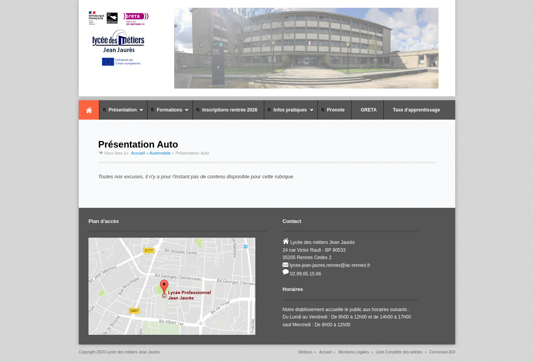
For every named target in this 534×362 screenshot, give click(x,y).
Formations (168, 113)
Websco (305, 352)
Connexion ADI (442, 352)
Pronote (332, 110)
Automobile (160, 153)
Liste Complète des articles (399, 352)
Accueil (89, 110)
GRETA (365, 110)
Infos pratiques (289, 113)
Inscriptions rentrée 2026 (226, 110)
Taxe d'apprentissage (413, 110)
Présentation (121, 113)
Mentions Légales (353, 352)
